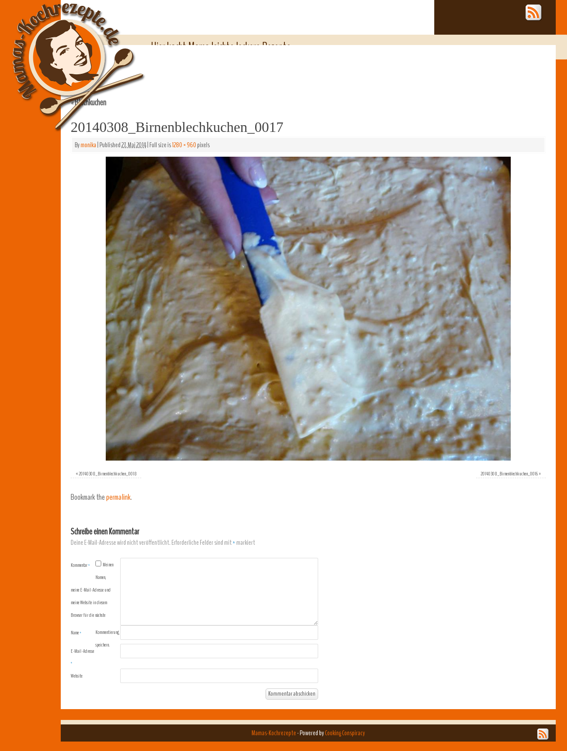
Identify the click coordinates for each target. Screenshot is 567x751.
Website (76, 675)
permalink (118, 497)
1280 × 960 (184, 145)
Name (76, 632)
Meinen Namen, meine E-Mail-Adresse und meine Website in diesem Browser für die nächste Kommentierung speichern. (95, 604)
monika (88, 145)
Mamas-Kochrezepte (65, 56)
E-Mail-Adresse (82, 656)
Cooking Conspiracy (345, 733)
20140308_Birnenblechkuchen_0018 (108, 473)
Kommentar (80, 565)
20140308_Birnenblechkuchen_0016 (509, 473)
